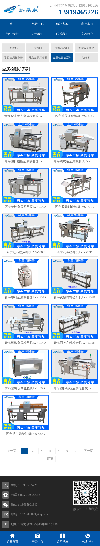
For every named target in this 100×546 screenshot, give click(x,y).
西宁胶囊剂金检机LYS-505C (74, 207)
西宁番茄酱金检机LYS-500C (74, 116)
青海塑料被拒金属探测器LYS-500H (25, 161)
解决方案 (62, 24)
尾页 (50, 458)
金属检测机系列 (62, 57)
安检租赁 (87, 34)
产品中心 (37, 24)
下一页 (88, 450)
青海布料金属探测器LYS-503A (25, 297)
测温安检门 (62, 47)
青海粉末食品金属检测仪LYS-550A (25, 116)
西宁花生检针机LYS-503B (74, 252)
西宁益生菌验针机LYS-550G (25, 433)
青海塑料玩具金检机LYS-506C (25, 388)
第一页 (11, 450)
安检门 (38, 47)
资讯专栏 (12, 34)
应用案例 (87, 24)
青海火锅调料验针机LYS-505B (74, 297)
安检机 (14, 47)
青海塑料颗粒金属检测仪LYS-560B (74, 388)
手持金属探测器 (13, 57)
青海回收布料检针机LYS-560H (74, 343)
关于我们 (37, 34)
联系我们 (62, 34)
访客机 (86, 57)
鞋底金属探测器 (38, 57)
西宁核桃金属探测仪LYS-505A (25, 207)
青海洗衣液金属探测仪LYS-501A (74, 161)
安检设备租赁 (86, 47)
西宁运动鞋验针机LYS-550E (25, 252)
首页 (12, 24)
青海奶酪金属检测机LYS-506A (25, 343)
